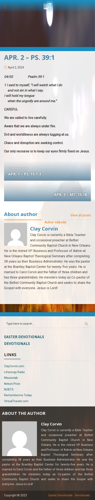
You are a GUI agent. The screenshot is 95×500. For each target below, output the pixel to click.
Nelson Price (12, 383)
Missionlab (11, 377)
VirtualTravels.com (16, 401)
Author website (55, 222)
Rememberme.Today (18, 395)
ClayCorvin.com (14, 366)
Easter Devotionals (24, 336)
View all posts (80, 215)
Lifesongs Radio (14, 372)
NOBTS (9, 389)
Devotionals (17, 343)
